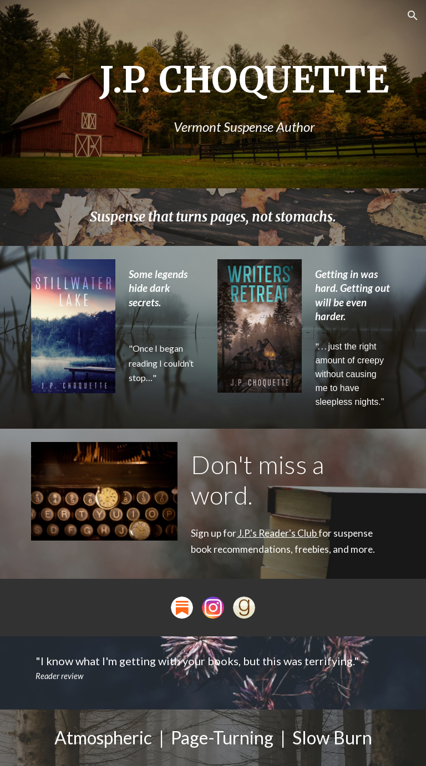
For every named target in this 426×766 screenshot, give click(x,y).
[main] (243, 94)
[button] (412, 15)
